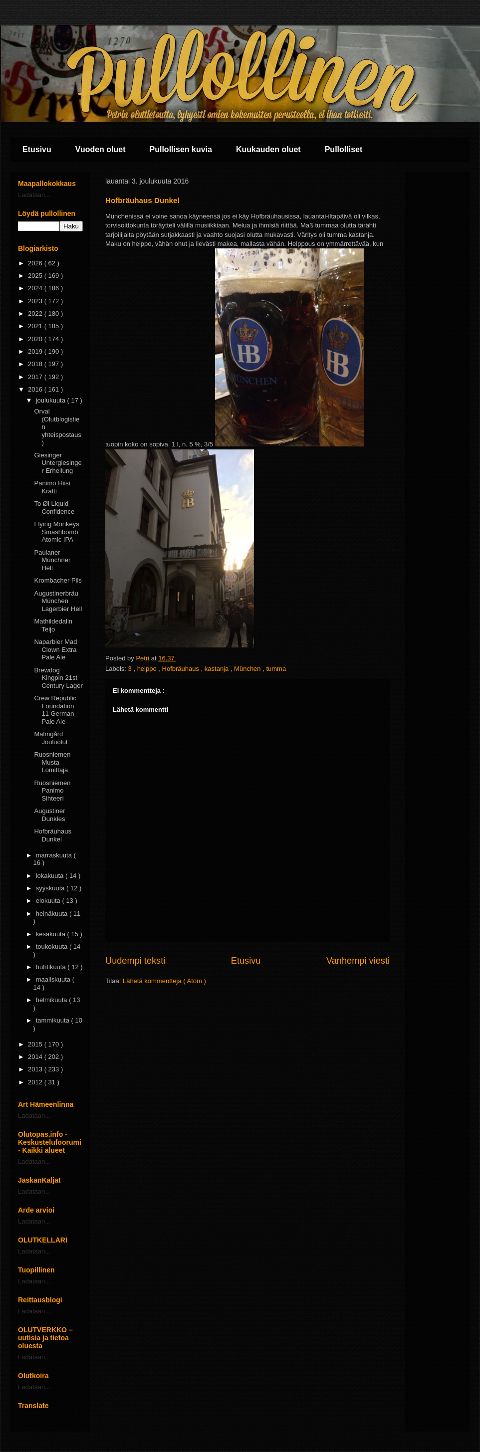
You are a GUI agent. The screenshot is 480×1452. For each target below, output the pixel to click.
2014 (36, 1056)
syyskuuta (51, 888)
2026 (36, 263)
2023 (36, 301)
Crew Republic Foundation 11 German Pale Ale (55, 709)
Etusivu (36, 149)
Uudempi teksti (135, 961)
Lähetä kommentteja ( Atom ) (164, 981)
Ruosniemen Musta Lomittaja (52, 762)
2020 (36, 339)
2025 (36, 275)
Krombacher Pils (57, 580)
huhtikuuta (52, 967)
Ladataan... (34, 195)
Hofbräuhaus (181, 668)
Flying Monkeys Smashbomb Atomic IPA (56, 531)
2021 (36, 326)
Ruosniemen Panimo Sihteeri (52, 790)
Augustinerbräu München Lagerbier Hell (58, 601)
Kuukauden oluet (268, 149)
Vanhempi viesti (358, 961)
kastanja (218, 668)
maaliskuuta (54, 979)
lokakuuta (50, 875)
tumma (276, 668)
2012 (36, 1082)
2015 (36, 1044)
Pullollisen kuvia (181, 149)
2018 (36, 364)
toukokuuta (52, 946)
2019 (36, 351)
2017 (36, 377)
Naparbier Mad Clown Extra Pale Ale (55, 649)
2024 (36, 288)
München (248, 668)
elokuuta (49, 900)
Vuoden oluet (100, 149)
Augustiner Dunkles (49, 815)
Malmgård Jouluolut (50, 738)
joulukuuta (51, 400)
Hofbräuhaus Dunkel (52, 835)
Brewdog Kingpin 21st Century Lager (58, 677)
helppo (148, 668)
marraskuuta (55, 855)
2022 (36, 313)
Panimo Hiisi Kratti (52, 487)
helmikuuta (52, 1000)
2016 (36, 389)
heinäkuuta (52, 913)
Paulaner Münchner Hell (52, 560)
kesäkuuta (51, 934)
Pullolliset (344, 149)
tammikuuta (53, 1020)
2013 (36, 1069)
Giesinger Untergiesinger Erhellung (57, 462)
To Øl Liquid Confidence (54, 507)
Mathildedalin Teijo (53, 625)
